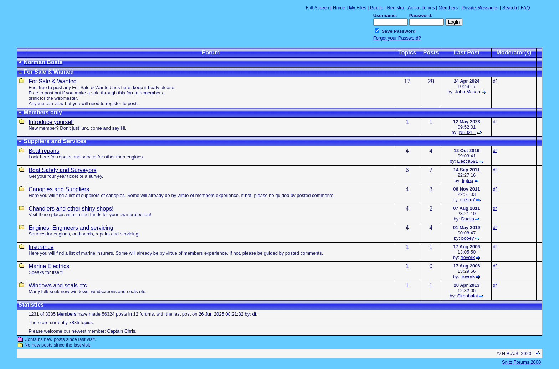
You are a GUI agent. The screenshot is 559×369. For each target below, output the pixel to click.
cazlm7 (467, 199)
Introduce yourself (51, 122)
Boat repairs (44, 151)
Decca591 (467, 161)
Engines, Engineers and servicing (71, 228)
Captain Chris (121, 331)
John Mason (467, 91)
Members (66, 314)
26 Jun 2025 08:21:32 (221, 314)
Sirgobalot (467, 295)
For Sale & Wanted (53, 81)
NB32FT (467, 132)
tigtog (467, 180)
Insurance (41, 247)
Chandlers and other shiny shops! (71, 209)
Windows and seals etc (58, 285)
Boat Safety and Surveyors (62, 170)
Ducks (467, 219)
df (495, 81)
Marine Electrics (49, 266)
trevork (468, 257)
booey (467, 238)
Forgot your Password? (397, 38)
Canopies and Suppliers (59, 189)
